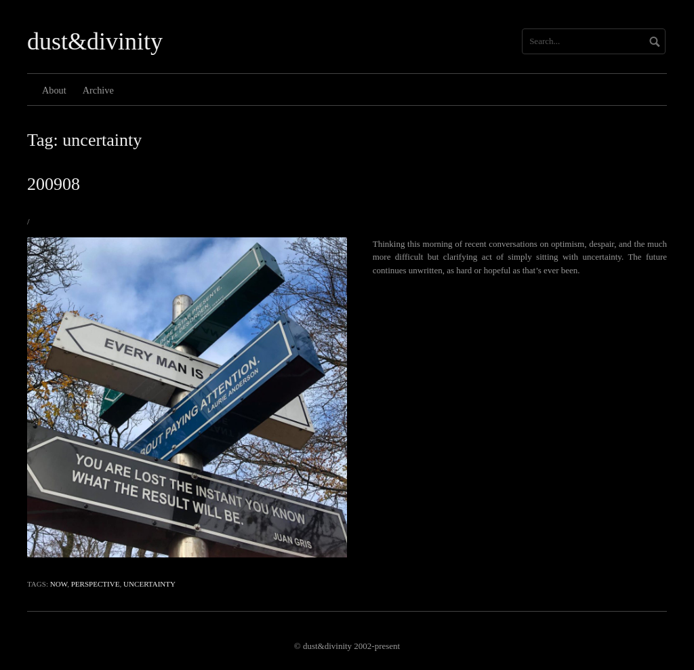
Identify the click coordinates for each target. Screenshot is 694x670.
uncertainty (149, 584)
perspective (95, 584)
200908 (53, 184)
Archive (98, 90)
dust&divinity (95, 41)
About (54, 90)
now (58, 584)
